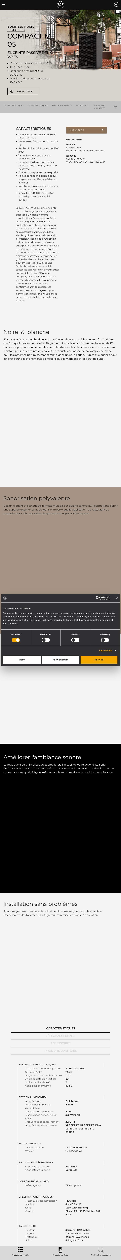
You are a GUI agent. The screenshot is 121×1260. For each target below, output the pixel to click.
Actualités (95, 1211)
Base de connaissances (77, 1208)
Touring (27, 1204)
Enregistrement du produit (78, 1204)
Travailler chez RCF (99, 1208)
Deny (22, 659)
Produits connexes (99, 106)
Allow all (99, 659)
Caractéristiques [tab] (60, 896)
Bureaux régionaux (99, 1204)
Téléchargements (62, 105)
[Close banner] (117, 598)
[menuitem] (109, 1242)
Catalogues (44, 1200)
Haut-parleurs (30, 1215)
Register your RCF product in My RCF (93, 1172)
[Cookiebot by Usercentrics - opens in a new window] (98, 598)
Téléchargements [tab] (60, 904)
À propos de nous (98, 1215)
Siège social (96, 1200)
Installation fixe (30, 1208)
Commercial (29, 1211)
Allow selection (60, 659)
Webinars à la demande (77, 1211)
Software (43, 1204)
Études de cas (59, 1200)
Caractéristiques (14, 105)
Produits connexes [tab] (61, 919)
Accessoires (83, 105)
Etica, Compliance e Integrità (103, 1219)
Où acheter (24, 91)
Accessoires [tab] (60, 911)
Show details (105, 650)
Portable (28, 1200)
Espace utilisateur (74, 1200)
